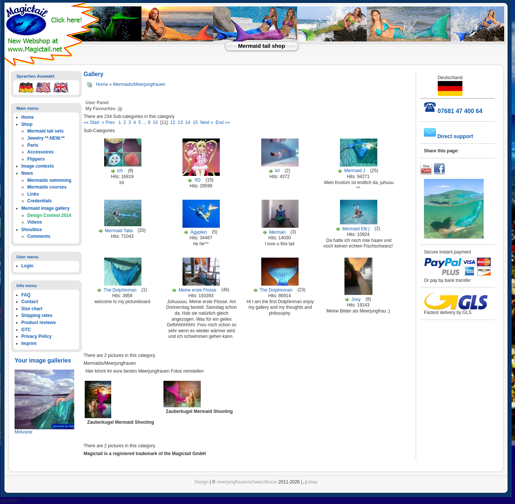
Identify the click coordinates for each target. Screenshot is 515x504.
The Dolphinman (120, 290)
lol (277, 170)
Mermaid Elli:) (355, 228)
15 (195, 122)
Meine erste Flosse (197, 290)
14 (187, 122)
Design (201, 482)
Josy (357, 299)
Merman (278, 232)
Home (102, 84)
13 (180, 122)
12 (172, 122)
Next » (206, 122)
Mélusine (23, 432)
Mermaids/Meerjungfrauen (139, 84)
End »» (222, 122)
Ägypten (198, 232)
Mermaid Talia (118, 230)
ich (120, 170)
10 (155, 122)
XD (197, 180)
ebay (313, 482)
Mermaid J (354, 170)
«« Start (93, 122)
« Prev (109, 122)
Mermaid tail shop (261, 46)
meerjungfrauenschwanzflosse (246, 482)
